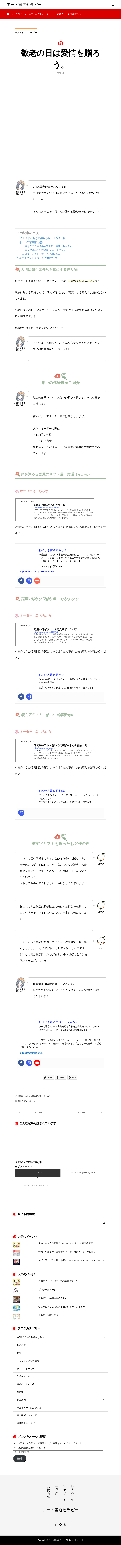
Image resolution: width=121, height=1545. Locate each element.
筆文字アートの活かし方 (29, 1407)
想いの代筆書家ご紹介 (31, 242)
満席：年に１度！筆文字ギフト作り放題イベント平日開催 (67, 1252)
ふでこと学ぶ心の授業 (28, 1360)
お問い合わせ (48, 1490)
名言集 (20, 1392)
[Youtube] (37, 1063)
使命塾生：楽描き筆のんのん (52, 1298)
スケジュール (64, 1491)
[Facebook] (21, 580)
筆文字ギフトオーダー (26, 32)
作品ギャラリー (24, 1376)
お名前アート (23, 1345)
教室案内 (21, 1399)
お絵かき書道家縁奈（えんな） (38, 1096)
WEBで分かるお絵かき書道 (30, 1337)
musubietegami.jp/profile (32, 1053)
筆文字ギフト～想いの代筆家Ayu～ (43, 254)
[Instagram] (29, 580)
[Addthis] (37, 580)
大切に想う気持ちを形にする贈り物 (45, 238)
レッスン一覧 (72, 1489)
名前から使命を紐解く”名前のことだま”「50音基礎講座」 (66, 1243)
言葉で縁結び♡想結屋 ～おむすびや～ (45, 250)
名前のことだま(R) (26, 1384)
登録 (19, 1458)
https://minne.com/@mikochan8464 (37, 571)
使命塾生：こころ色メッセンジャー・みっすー (61, 1306)
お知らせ (21, 1353)
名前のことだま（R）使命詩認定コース (58, 1281)
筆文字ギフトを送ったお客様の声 (38, 258)
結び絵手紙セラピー (27, 1423)
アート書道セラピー (24, 5)
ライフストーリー (26, 1368)
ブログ (56, 1488)
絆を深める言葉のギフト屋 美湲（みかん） (48, 246)
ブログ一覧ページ (47, 1289)
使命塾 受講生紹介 (48, 1315)
